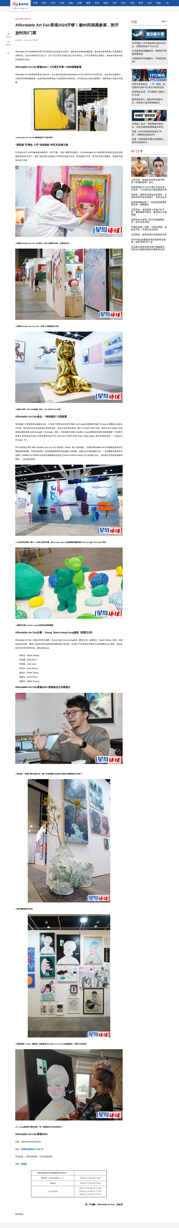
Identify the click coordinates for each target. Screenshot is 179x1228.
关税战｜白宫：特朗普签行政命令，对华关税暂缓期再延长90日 (147, 125)
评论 (123, 3)
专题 (132, 3)
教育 (141, 3)
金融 (70, 3)
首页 (17, 19)
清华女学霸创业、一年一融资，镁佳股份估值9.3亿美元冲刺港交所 (148, 86)
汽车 (114, 3)
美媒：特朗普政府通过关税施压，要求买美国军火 (148, 141)
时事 (35, 3)
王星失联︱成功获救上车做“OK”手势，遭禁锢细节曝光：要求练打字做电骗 (149, 212)
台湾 (53, 3)
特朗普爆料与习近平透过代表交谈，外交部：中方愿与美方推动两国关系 (149, 188)
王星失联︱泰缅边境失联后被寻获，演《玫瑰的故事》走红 (149, 181)
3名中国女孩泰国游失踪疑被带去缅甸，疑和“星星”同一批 (148, 240)
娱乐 (150, 3)
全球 (62, 3)
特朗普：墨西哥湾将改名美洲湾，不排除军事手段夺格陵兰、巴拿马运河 (149, 195)
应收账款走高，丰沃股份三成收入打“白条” (148, 93)
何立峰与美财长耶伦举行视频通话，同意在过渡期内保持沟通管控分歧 (149, 248)
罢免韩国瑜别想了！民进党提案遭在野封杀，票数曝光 (149, 203)
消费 (79, 3)
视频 (158, 3)
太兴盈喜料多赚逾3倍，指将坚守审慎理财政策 (149, 52)
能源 (106, 3)
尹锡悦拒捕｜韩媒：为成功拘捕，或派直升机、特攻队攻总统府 (149, 228)
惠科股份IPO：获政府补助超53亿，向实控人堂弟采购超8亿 (147, 101)
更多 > (164, 21)
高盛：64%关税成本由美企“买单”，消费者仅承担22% (147, 133)
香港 (44, 3)
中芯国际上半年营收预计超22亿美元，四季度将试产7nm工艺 (149, 45)
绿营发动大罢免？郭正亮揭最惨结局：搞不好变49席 (148, 220)
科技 (97, 3)
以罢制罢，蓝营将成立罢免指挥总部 (149, 234)
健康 (88, 3)
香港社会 (27, 19)
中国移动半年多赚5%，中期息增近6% (149, 60)
